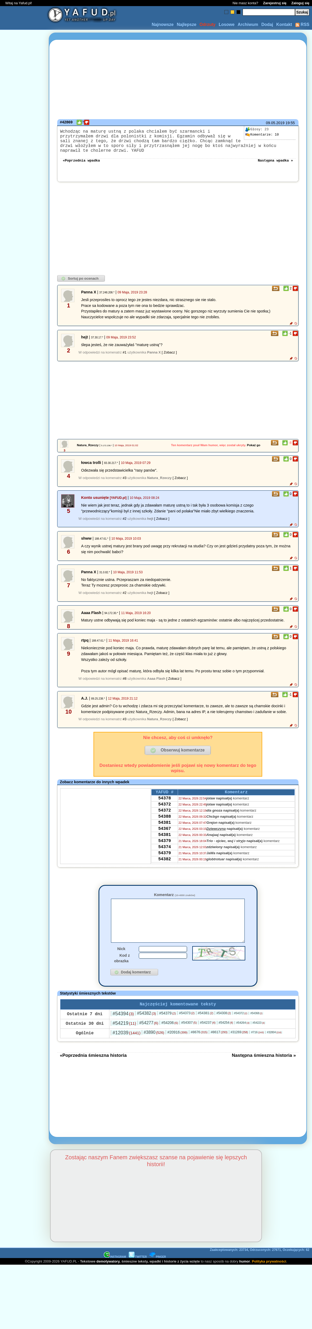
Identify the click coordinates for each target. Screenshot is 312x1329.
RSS (302, 24)
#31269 (239, 1047)
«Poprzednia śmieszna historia (93, 1070)
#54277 (148, 1038)
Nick (121, 963)
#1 (124, 359)
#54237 (208, 1038)
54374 (164, 863)
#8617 (219, 1047)
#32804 (274, 1047)
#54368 (256, 1028)
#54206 (169, 1038)
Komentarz (174, 901)
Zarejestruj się (274, 3)
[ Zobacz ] (169, 359)
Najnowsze (163, 24)
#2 (124, 525)
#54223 (259, 1038)
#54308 (223, 1028)
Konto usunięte (95, 504)
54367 (164, 842)
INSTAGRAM (115, 1272)
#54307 (189, 1038)
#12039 (126, 1048)
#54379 (167, 1028)
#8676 (199, 1047)
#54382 (146, 1028)
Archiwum (248, 24)
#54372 (240, 1028)
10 (262, 134)
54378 (164, 806)
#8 (124, 685)
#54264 (242, 1038)
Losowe (227, 24)
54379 (164, 856)
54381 (164, 835)
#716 (257, 1047)
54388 (164, 828)
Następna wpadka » (275, 166)
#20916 (177, 1047)
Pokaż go (253, 451)
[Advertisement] (23, 664)
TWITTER (138, 1272)
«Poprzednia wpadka (81, 166)
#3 (124, 484)
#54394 (123, 1029)
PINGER (157, 1272)
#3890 (154, 1047)
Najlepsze (186, 24)
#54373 (187, 1028)
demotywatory (107, 1277)
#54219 (124, 1038)
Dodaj (267, 24)
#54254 (226, 1038)
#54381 (205, 1028)
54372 (164, 813)
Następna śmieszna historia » (264, 1070)
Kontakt (284, 24)
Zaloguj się (300, 3)
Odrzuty (207, 24)
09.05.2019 (275, 123)
